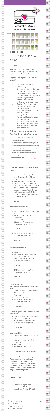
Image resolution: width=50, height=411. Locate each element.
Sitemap (20, 401)
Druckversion (13, 401)
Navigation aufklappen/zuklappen (25, 2)
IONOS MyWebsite (13, 408)
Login (40, 401)
